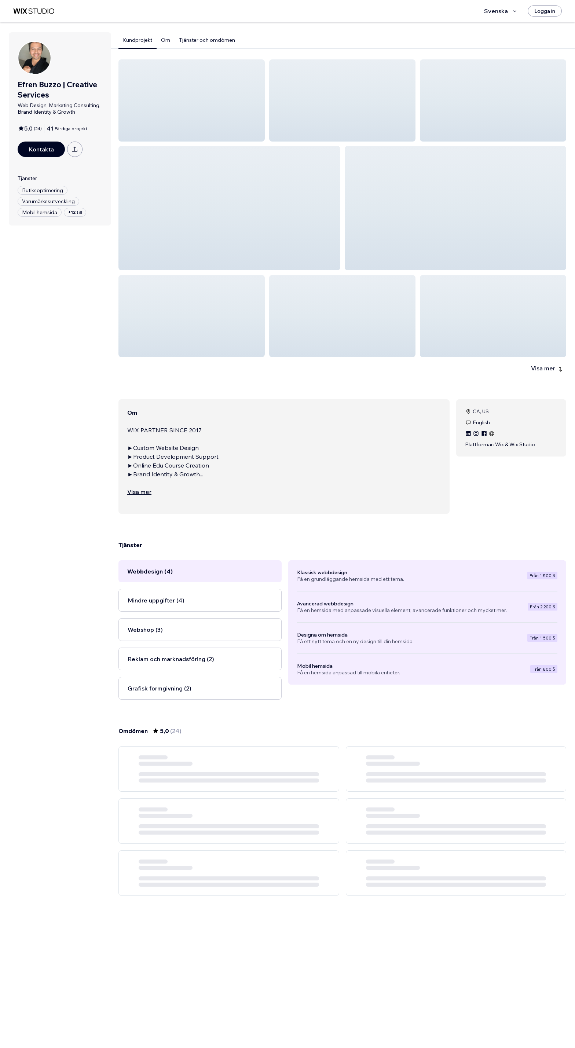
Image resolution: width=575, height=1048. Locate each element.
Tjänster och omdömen (207, 40)
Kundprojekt (137, 40)
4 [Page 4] (362, 1021)
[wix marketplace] (33, 11)
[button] (191, 100)
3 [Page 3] (349, 1021)
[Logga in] (545, 11)
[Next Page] (375, 1021)
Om (165, 40)
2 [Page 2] (335, 1021)
